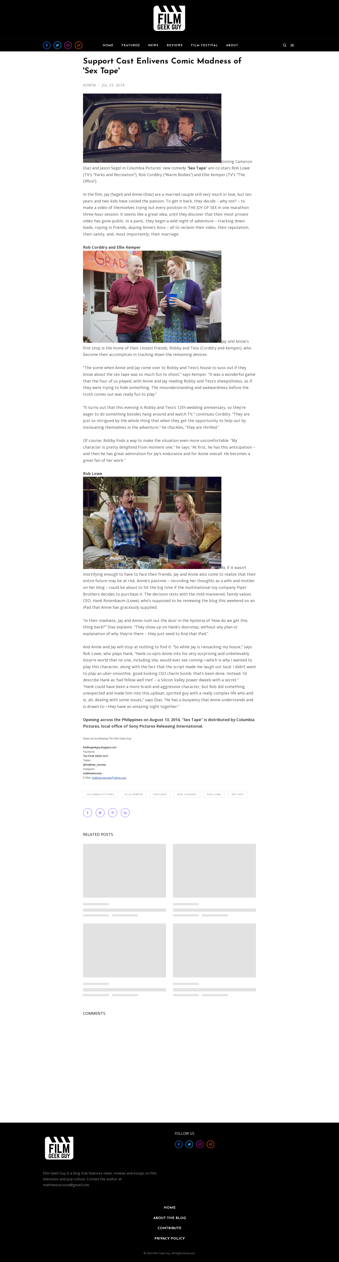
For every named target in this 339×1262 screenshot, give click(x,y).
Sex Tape (238, 794)
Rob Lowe (214, 794)
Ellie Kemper (134, 794)
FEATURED (160, 794)
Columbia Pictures (100, 794)
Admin (90, 85)
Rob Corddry (187, 794)
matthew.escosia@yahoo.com (109, 777)
